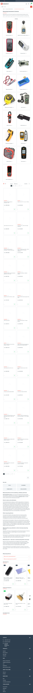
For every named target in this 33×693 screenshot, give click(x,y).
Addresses (4, 688)
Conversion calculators (6, 681)
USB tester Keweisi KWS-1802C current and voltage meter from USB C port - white (9, 416)
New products (5, 652)
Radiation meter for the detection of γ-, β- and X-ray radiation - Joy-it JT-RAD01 (23, 416)
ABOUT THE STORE (6, 669)
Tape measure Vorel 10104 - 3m (8, 225)
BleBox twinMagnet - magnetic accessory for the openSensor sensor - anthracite (8, 578)
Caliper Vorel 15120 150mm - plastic (9, 296)
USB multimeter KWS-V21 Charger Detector (22, 321)
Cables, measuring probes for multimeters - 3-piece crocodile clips (9, 250)
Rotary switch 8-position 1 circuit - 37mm (20, 604)
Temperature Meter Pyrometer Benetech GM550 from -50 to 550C (9, 273)
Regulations (5, 665)
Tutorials (4, 680)
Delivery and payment (6, 660)
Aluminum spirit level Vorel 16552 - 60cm (23, 368)
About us (4, 672)
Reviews (4, 673)
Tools (9, 485)
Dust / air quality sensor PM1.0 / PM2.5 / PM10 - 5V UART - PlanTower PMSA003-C (23, 250)
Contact (5, 637)
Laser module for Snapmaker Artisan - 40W (8, 604)
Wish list (4, 691)
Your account (6, 684)
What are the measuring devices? (10, 556)
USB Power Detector (7, 320)
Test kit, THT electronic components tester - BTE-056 (9, 463)
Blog (3, 678)
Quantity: (25, 183)
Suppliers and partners (6, 662)
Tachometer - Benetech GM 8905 (22, 391)
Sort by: (11, 183)
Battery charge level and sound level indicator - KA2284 (9, 345)
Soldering (23, 485)
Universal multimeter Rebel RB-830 (9, 391)
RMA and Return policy (6, 667)
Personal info (5, 686)
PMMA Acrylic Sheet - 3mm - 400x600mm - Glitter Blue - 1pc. (20, 578)
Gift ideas (4, 655)
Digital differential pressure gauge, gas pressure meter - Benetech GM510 (23, 345)
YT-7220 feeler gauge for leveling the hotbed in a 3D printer (23, 463)
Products (5, 648)
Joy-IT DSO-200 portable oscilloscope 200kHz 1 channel (23, 439)
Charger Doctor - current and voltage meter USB (23, 226)
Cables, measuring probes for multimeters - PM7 (8, 202)
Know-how (5, 676)
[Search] (20, 7)
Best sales (4, 654)
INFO (4, 658)
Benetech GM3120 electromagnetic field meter (23, 297)
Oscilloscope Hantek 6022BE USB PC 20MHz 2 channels (9, 439)
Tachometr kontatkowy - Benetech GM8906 (22, 273)
